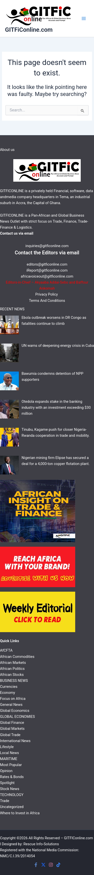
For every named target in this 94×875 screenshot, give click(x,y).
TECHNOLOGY (11, 795)
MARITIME (8, 759)
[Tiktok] (58, 865)
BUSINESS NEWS (14, 680)
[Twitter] (43, 865)
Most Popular (11, 765)
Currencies (8, 686)
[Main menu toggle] (83, 18)
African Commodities (17, 656)
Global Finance (12, 722)
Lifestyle (7, 747)
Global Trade (10, 735)
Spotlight (7, 783)
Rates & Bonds (12, 777)
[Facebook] (36, 865)
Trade (4, 801)
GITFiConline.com (29, 29)
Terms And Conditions (47, 300)
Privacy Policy (47, 294)
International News (15, 741)
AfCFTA (6, 650)
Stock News (9, 789)
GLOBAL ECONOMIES (17, 716)
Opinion (6, 771)
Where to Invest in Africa (20, 813)
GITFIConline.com (78, 838)
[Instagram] (51, 865)
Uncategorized (12, 807)
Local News (9, 753)
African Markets (13, 662)
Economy (7, 692)
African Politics (12, 668)
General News (11, 704)
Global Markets (12, 728)
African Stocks (12, 674)
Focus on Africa (13, 698)
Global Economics (14, 710)
